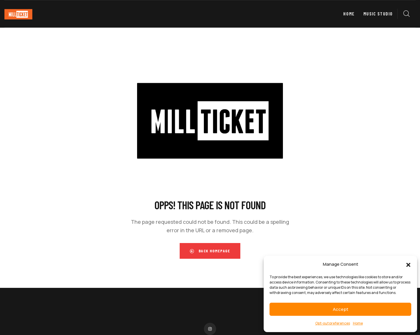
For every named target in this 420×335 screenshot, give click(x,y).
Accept (340, 309)
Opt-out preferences (332, 323)
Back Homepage (210, 250)
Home (358, 323)
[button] (408, 264)
